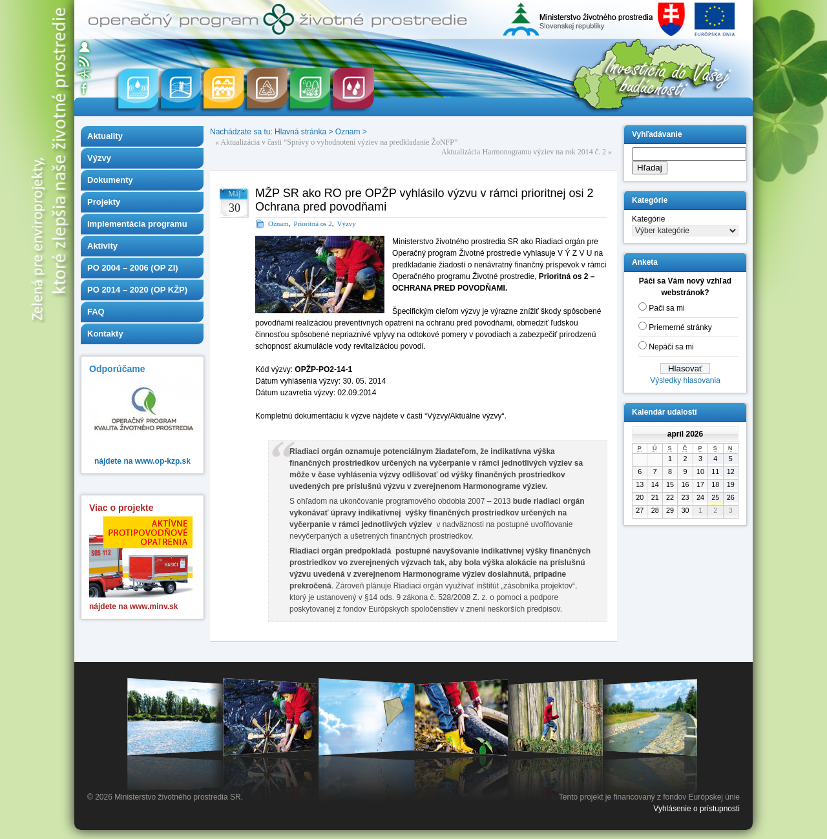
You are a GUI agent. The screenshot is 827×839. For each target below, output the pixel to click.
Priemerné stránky (680, 327)
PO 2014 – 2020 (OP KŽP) (137, 290)
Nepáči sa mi (671, 346)
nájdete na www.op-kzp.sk (142, 461)
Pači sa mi (666, 308)
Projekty (103, 202)
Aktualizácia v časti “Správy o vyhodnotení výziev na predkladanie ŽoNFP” (338, 142)
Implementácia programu (137, 224)
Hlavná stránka (300, 131)
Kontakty (105, 333)
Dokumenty (110, 180)
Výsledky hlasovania (685, 380)
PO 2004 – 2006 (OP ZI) (132, 268)
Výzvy (99, 158)
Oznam (348, 131)
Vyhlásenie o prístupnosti (696, 808)
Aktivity (102, 246)
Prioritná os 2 (313, 223)
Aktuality (105, 136)
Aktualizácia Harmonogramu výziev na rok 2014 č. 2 (523, 151)
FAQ (96, 311)
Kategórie (648, 218)
